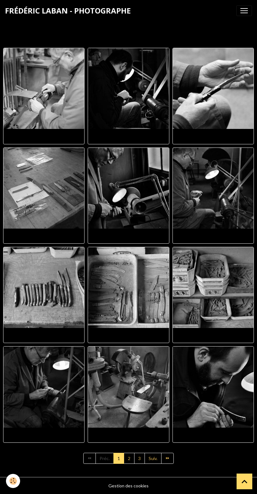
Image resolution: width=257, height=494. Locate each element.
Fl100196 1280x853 (128, 435)
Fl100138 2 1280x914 (128, 136)
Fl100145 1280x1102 (213, 136)
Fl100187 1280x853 (44, 335)
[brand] (68, 10)
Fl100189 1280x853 (213, 335)
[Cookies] (13, 481)
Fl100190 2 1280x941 (44, 435)
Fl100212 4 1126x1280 (213, 435)
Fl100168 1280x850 (128, 236)
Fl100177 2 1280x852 (213, 236)
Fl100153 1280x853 (44, 236)
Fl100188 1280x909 (128, 335)
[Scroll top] (244, 481)
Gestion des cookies (128, 485)
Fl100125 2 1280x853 (44, 136)
